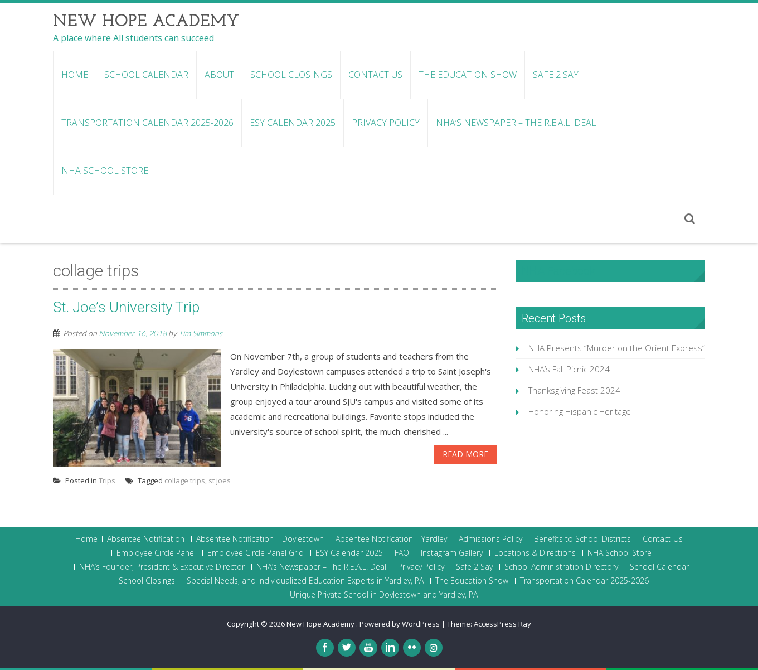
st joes (219, 480)
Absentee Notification (145, 539)
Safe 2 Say (556, 75)
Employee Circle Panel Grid (255, 553)
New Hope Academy (321, 624)
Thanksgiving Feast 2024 (574, 390)
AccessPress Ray (502, 624)
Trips (107, 480)
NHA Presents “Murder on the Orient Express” (616, 347)
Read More (465, 454)
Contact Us (375, 75)
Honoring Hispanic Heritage (579, 411)
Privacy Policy (386, 122)
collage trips (184, 480)
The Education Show (468, 75)
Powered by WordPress (399, 624)
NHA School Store (104, 170)
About (219, 75)
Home (74, 75)
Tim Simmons (200, 333)
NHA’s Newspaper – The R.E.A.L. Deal (516, 122)
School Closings (291, 75)
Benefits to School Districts (582, 539)
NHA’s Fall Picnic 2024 (569, 369)
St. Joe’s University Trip (126, 307)
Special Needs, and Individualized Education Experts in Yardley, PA (305, 581)
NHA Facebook (558, 271)
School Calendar (146, 75)
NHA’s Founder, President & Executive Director (162, 567)
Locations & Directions (535, 553)
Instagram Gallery (452, 553)
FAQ (402, 553)
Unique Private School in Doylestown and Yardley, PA (384, 595)
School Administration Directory (561, 567)
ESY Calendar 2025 (293, 122)
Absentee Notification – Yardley (391, 539)
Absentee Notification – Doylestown (260, 539)
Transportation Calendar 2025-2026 (147, 122)
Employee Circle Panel (156, 553)
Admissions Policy (490, 539)
